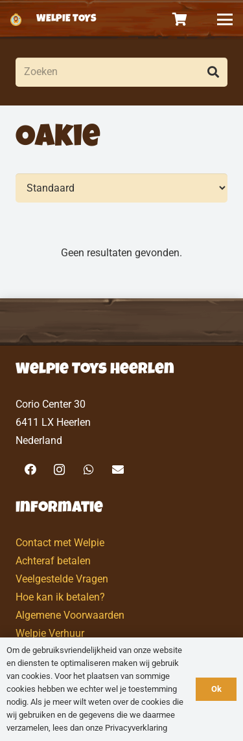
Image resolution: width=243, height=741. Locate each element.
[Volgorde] (121, 188)
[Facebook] (30, 469)
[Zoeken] (121, 72)
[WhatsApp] (88, 469)
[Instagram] (59, 469)
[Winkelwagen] (180, 19)
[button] (225, 19)
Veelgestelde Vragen (62, 579)
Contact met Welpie (60, 542)
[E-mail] (117, 469)
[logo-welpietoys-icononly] (15, 19)
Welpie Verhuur (50, 633)
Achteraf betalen (53, 561)
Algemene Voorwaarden (70, 615)
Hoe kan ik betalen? (60, 597)
